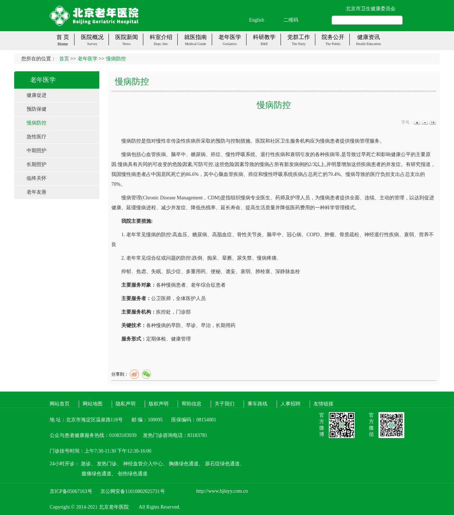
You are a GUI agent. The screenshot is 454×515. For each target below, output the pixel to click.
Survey (92, 44)
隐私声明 (125, 403)
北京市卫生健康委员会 (370, 8)
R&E (264, 44)
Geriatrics (230, 44)
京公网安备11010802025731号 (132, 491)
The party (298, 44)
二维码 (290, 20)
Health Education (368, 44)
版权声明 (158, 403)
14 (432, 122)
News (127, 44)
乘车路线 (257, 403)
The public (333, 44)
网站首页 (60, 403)
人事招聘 (290, 403)
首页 (64, 58)
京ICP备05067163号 (71, 491)
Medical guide (195, 44)
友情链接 (323, 403)
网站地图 (93, 403)
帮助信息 (191, 403)
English (256, 20)
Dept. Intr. (161, 44)
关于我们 (224, 403)
